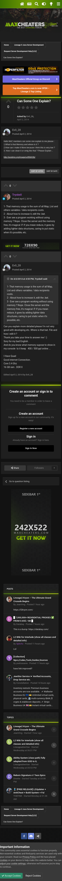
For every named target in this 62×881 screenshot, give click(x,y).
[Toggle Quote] (8, 278)
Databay (20, 624)
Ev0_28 (29, 116)
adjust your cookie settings (13, 863)
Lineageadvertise (21, 747)
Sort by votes (37, 171)
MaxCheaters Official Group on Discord (31, 79)
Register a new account (31, 428)
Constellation (22, 683)
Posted (21, 134)
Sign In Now (31, 448)
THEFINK (17, 796)
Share (15, 468)
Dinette (16, 778)
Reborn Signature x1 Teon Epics (29, 775)
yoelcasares (22, 663)
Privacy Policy (29, 857)
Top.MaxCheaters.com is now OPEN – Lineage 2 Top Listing (31, 90)
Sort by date (51, 171)
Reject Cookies (33, 875)
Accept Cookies (11, 875)
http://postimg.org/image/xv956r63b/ (19, 157)
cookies (3, 860)
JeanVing (20, 604)
